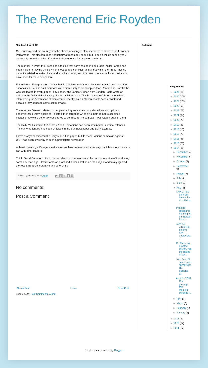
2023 (177, 106)
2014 (177, 148)
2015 (177, 143)
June (179, 183)
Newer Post (23, 288)
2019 (177, 124)
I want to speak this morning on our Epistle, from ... (183, 213)
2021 (177, 115)
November (182, 156)
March (180, 303)
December (182, 152)
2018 (177, 129)
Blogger (118, 350)
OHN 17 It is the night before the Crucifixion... (184, 197)
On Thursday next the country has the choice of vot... (183, 249)
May (179, 187)
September (182, 166)
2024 (177, 101)
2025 (177, 96)
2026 (177, 92)
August (181, 173)
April (179, 298)
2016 (177, 138)
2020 (177, 120)
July (179, 178)
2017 (177, 134)
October (181, 161)
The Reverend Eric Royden (88, 19)
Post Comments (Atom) (43, 294)
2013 (177, 318)
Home (73, 288)
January (181, 312)
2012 (177, 323)
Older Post (123, 288)
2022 (177, 110)
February (182, 308)
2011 (177, 328)
